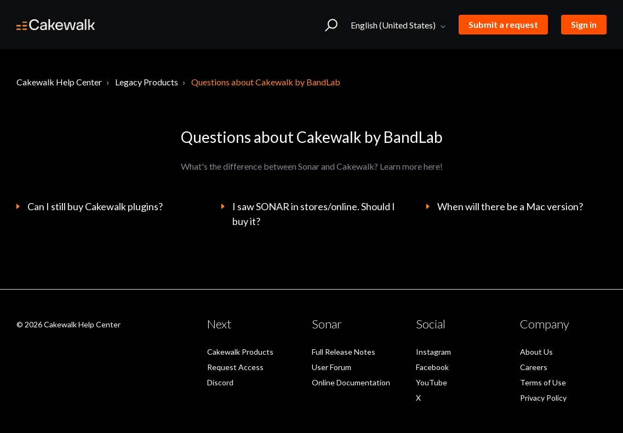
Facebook (432, 367)
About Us (536, 351)
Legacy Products (146, 82)
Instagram (433, 351)
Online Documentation (351, 382)
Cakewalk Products (240, 351)
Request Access (235, 367)
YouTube (431, 382)
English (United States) (394, 25)
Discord (220, 382)
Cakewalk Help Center (59, 82)
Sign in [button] (584, 24)
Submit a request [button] (503, 24)
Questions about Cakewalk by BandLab (265, 82)
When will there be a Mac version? (510, 206)
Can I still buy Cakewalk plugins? (95, 206)
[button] (331, 24)
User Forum (331, 367)
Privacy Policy (543, 397)
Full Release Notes (343, 351)
